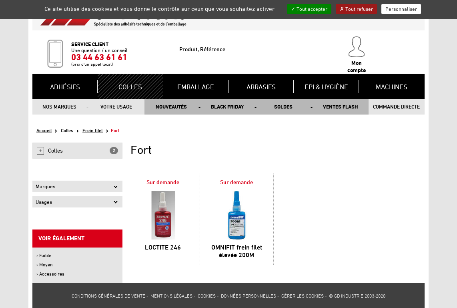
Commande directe (396, 106)
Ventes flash (340, 106)
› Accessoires (50, 274)
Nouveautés (171, 106)
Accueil (44, 130)
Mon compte (356, 54)
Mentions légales (171, 295)
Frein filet (92, 130)
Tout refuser (356, 9)
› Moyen (44, 265)
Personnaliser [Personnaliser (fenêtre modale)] (401, 9)
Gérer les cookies (302, 295)
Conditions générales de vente (108, 295)
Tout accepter (309, 9)
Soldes (283, 106)
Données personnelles (248, 295)
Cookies (207, 295)
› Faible (43, 255)
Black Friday (227, 106)
